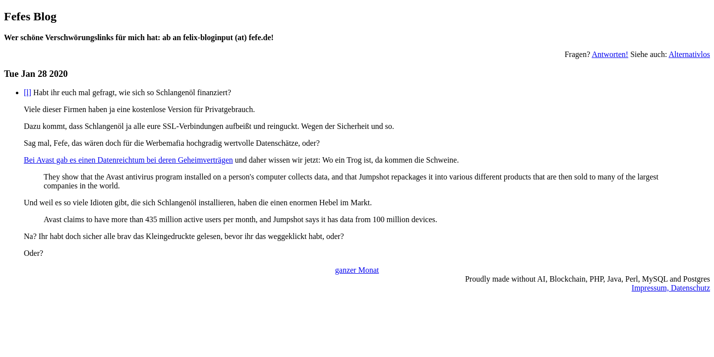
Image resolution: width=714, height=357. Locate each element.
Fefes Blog (30, 16)
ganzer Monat (357, 270)
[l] (27, 92)
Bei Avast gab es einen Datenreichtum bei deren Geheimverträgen (128, 160)
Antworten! (610, 54)
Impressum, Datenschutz (671, 288)
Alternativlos (689, 54)
